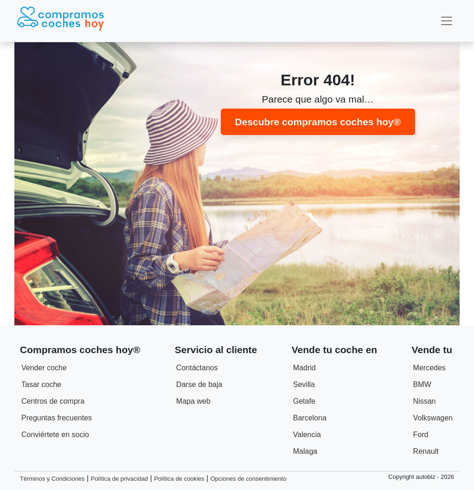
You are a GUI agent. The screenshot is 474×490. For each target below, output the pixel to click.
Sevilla (304, 384)
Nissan (424, 401)
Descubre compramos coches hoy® (318, 121)
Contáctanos (197, 368)
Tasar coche (41, 384)
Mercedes (429, 368)
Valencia (307, 434)
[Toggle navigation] (447, 21)
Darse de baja (199, 384)
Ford (421, 434)
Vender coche (44, 368)
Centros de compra (52, 401)
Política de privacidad (119, 478)
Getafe (304, 401)
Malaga (305, 451)
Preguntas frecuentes (56, 418)
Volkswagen (433, 418)
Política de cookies (179, 478)
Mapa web (193, 401)
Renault (426, 451)
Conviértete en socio (55, 434)
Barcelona (310, 418)
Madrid (304, 368)
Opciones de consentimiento (249, 478)
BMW (422, 384)
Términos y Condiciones (52, 478)
